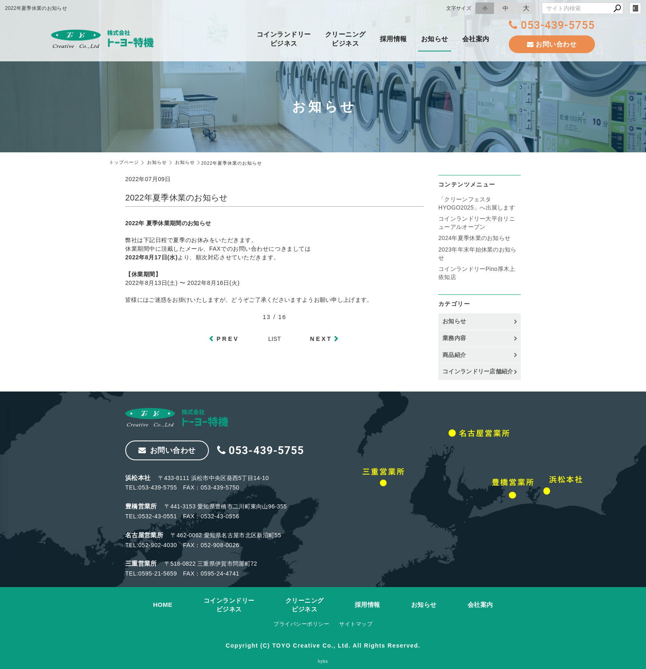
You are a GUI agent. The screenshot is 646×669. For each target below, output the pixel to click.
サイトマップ (355, 624)
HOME (163, 604)
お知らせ (434, 38)
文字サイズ (459, 8)
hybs (323, 661)
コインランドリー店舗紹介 (477, 371)
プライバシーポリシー (301, 624)
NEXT (321, 339)
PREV (228, 339)
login (635, 8)
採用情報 (393, 38)
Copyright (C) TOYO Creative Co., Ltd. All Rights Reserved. (323, 645)
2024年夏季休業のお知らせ (474, 238)
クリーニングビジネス (345, 39)
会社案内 (475, 38)
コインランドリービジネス (284, 39)
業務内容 (454, 338)
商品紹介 (454, 355)
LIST (274, 339)
